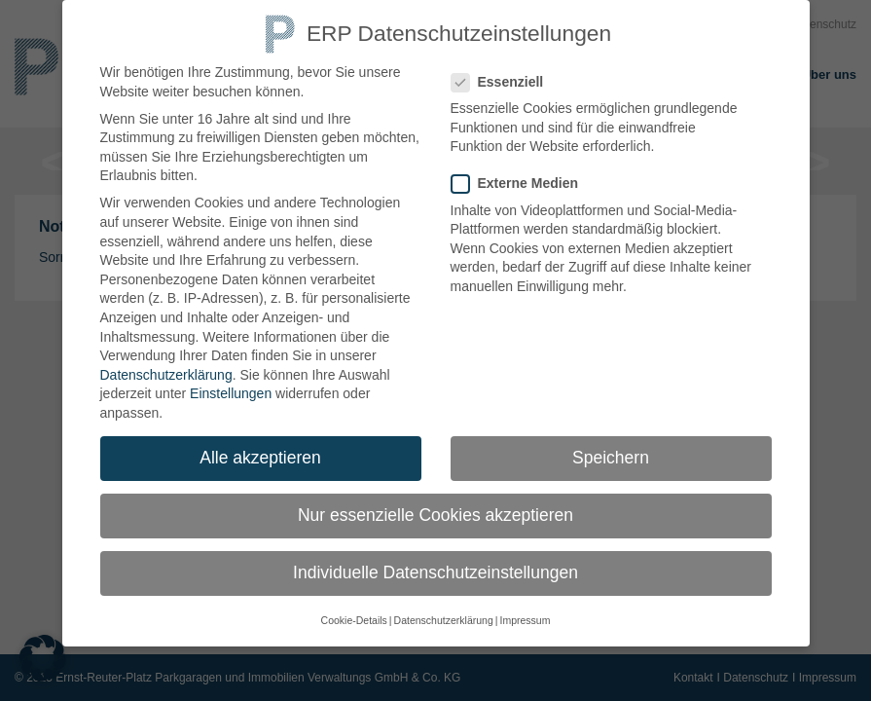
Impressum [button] (524, 610)
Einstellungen (231, 382)
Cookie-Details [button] (354, 610)
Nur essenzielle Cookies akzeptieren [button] (435, 504)
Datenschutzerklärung (166, 364)
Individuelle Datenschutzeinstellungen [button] (435, 562)
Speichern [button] (610, 447)
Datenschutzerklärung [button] (443, 610)
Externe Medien (523, 173)
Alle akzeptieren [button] (260, 447)
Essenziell (506, 71)
